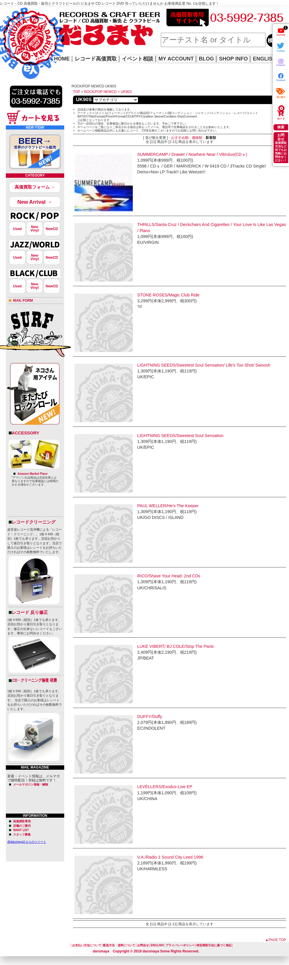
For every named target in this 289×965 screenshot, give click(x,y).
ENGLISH (264, 59)
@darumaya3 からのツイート (26, 841)
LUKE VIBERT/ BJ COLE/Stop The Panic (175, 646)
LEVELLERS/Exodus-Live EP (164, 786)
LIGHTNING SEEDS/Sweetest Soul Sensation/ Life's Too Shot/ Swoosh (203, 365)
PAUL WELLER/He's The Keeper (168, 505)
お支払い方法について (86, 945)
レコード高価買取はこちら (24, 12)
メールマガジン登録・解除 (30, 784)
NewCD (52, 229)
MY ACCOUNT (176, 59)
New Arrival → (34, 202)
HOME (8, 35)
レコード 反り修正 (30, 612)
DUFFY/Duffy (149, 716)
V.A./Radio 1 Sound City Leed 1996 (170, 857)
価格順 (197, 138)
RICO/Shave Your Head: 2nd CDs (168, 576)
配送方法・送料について (119, 945)
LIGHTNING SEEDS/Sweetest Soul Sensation (180, 435)
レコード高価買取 (96, 59)
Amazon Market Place (33, 473)
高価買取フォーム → (35, 186)
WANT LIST (21, 830)
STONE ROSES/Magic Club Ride (168, 295)
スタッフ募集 (22, 834)
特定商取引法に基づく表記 (213, 945)
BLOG (206, 59)
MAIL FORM (23, 300)
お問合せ (143, 945)
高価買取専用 (22, 821)
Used (17, 229)
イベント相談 (137, 59)
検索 (280, 127)
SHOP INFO (233, 59)
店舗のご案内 (22, 825)
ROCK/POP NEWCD (100, 92)
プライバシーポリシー (180, 945)
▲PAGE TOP (275, 940)
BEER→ (35, 144)
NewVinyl (34, 228)
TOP (76, 92)
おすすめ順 (180, 138)
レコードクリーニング (33, 521)
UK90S (126, 92)
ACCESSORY (25, 432)
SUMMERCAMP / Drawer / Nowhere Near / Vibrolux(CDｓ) (192, 154)
